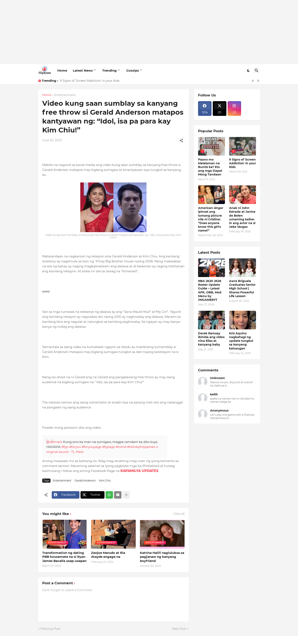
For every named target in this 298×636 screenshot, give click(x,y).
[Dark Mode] (248, 70)
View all (179, 513)
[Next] (258, 81)
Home (62, 70)
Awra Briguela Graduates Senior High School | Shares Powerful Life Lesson (242, 288)
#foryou (75, 447)
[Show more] (126, 495)
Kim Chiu (105, 480)
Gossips (132, 70)
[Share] (181, 140)
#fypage (108, 447)
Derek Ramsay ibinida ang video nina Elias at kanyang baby (211, 339)
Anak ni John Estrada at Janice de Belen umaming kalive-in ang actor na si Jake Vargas (242, 217)
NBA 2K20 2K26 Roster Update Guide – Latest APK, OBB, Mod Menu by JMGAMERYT (209, 290)
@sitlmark (54, 442)
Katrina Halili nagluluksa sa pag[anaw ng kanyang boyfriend (162, 557)
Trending (109, 70)
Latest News (83, 70)
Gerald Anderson (85, 480)
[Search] (256, 70)
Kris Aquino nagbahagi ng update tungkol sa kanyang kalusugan (241, 340)
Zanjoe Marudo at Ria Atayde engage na (108, 555)
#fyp (64, 447)
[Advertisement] (149, 32)
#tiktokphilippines (141, 447)
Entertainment (65, 95)
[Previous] (253, 81)
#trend (121, 447)
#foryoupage (91, 447)
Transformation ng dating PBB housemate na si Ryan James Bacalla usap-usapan (64, 557)
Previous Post (51, 629)
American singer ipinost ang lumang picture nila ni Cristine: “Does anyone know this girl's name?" (210, 219)
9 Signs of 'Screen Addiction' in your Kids (89, 81)
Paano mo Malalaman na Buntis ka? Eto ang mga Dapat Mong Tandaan (210, 167)
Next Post (179, 629)
